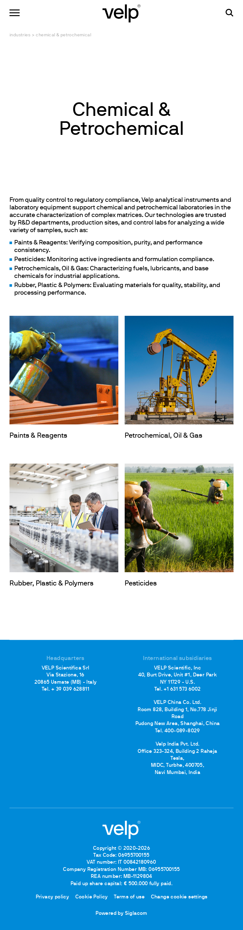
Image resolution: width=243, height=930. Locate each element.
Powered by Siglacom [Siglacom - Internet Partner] (121, 913)
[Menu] (14, 12)
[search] (230, 13)
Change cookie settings (179, 897)
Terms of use (129, 897)
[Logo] (121, 13)
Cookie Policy (91, 897)
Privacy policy (52, 897)
